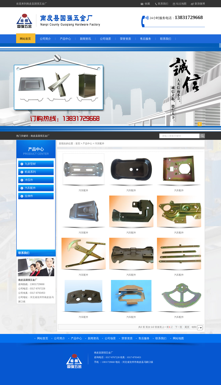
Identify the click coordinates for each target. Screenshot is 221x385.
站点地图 (181, 3)
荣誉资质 (125, 38)
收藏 (147, 3)
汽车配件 (30, 187)
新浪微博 (200, 3)
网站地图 (178, 338)
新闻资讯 (85, 38)
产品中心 (65, 38)
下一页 (178, 327)
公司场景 (105, 38)
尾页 (187, 327)
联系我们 (163, 3)
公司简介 (45, 38)
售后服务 (145, 38)
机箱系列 (30, 171)
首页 (77, 143)
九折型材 (30, 163)
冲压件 (29, 179)
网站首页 (25, 38)
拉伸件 (29, 196)
